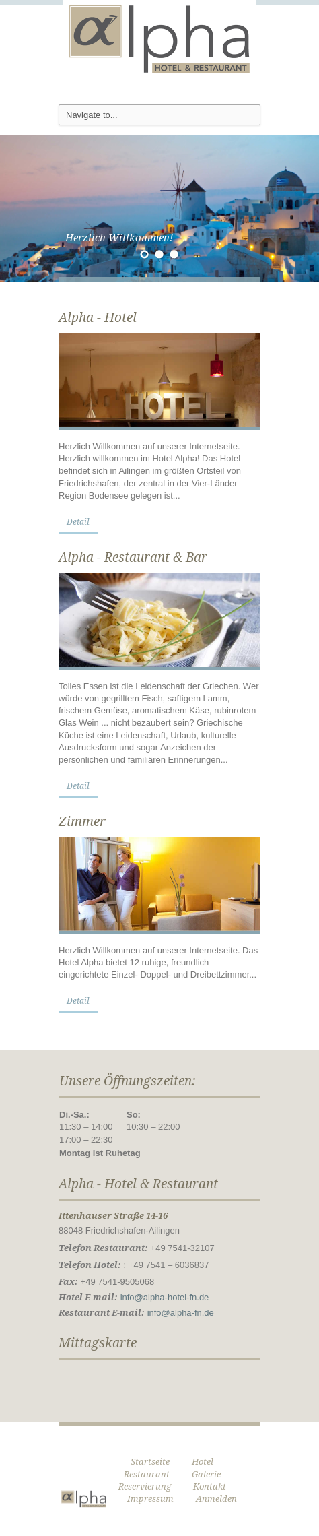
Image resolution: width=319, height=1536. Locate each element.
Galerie (206, 1474)
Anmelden (216, 1499)
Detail (78, 522)
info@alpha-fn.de (180, 1313)
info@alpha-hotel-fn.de (164, 1297)
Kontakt (209, 1486)
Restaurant (147, 1474)
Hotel (202, 1462)
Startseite (150, 1462)
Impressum (150, 1499)
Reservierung (144, 1486)
